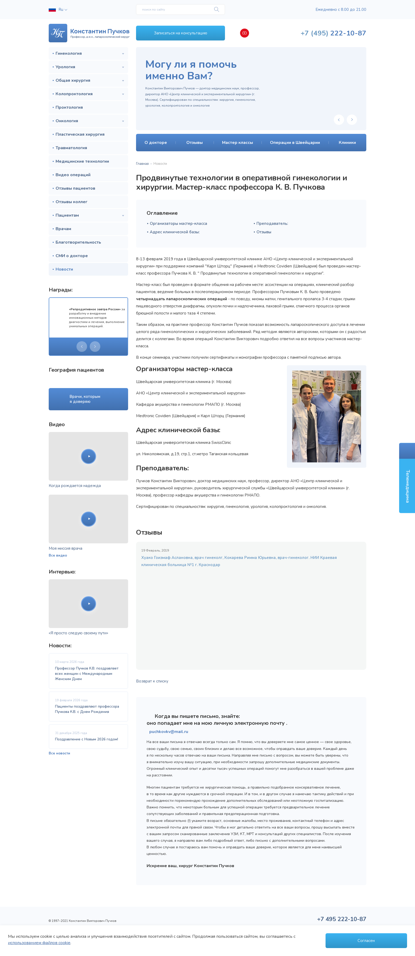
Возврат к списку (152, 681)
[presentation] (81, 346)
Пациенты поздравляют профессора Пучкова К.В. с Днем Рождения (87, 709)
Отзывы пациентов (75, 188)
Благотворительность (78, 242)
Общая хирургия (73, 80)
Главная (142, 163)
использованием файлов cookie (39, 943)
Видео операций (73, 175)
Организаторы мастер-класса (178, 223)
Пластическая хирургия (80, 134)
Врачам (63, 229)
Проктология (69, 107)
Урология (65, 67)
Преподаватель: (272, 223)
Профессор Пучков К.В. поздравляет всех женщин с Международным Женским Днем (87, 674)
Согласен (366, 940)
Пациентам (67, 215)
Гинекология (69, 53)
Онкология (67, 121)
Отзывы (263, 232)
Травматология (71, 148)
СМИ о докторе (72, 256)
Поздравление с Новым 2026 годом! (86, 739)
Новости (64, 269)
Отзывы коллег (71, 202)
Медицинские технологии (82, 161)
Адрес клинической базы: (175, 232)
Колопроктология (74, 94)
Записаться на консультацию (180, 33)
